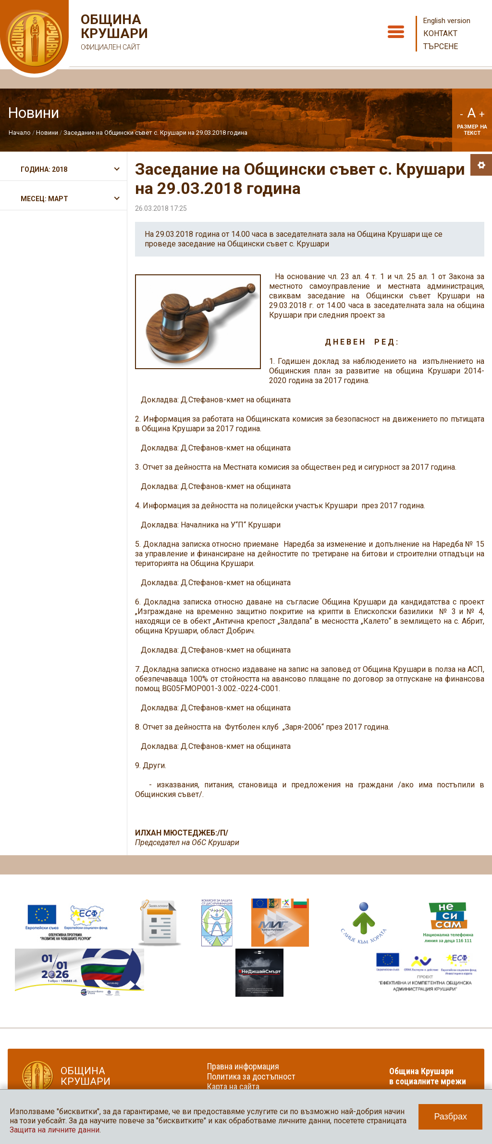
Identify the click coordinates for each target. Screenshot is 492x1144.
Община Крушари (113, 33)
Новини (47, 132)
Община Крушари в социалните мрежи (427, 1076)
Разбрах (450, 1116)
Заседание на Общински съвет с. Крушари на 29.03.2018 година (155, 132)
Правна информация (243, 1066)
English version (446, 20)
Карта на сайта (233, 1086)
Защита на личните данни (54, 1129)
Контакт (440, 33)
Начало (20, 132)
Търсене (440, 46)
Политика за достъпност (251, 1076)
